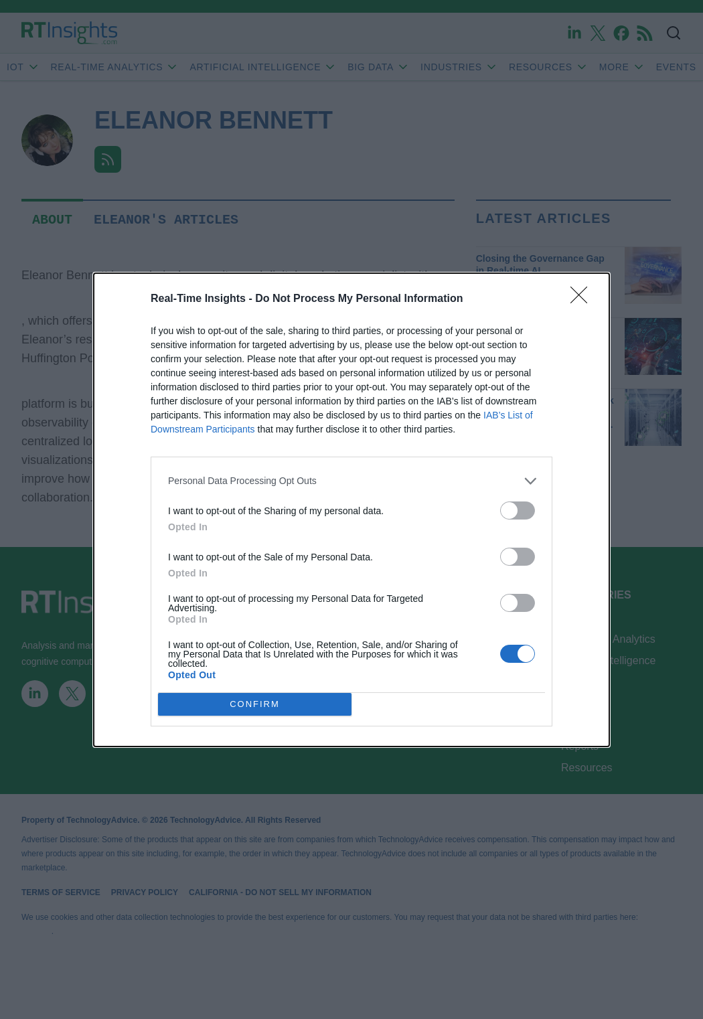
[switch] (517, 510)
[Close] (583, 299)
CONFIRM (255, 704)
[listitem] (351, 481)
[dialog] (351, 510)
